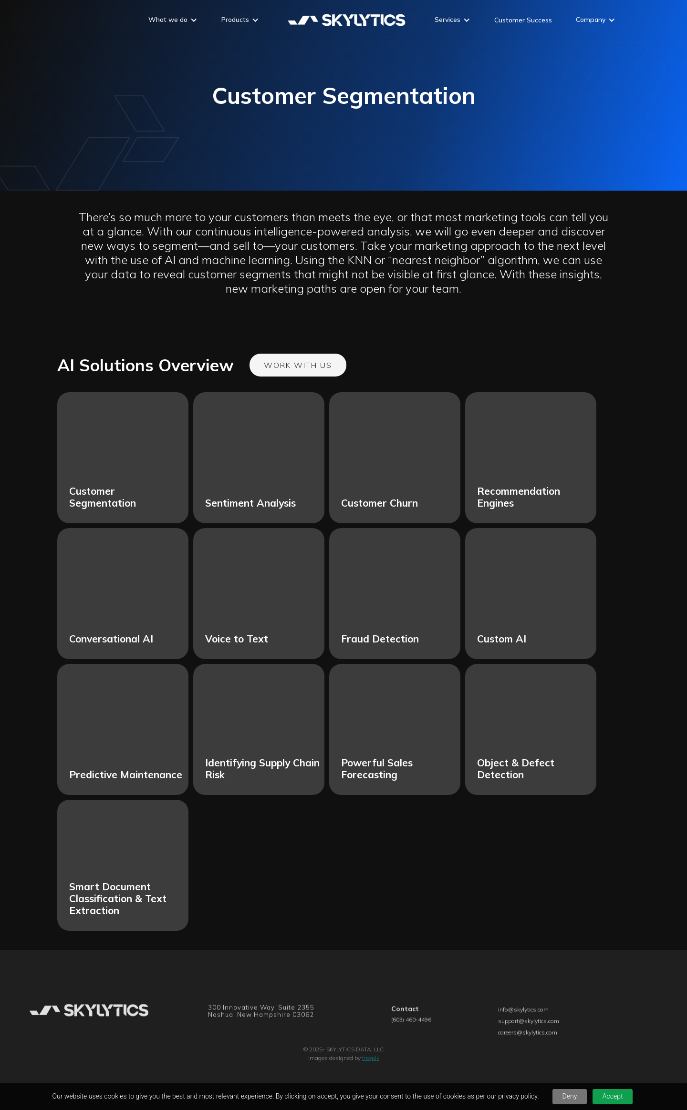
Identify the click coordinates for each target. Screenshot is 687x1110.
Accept (613, 1096)
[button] (173, 21)
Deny (569, 1096)
